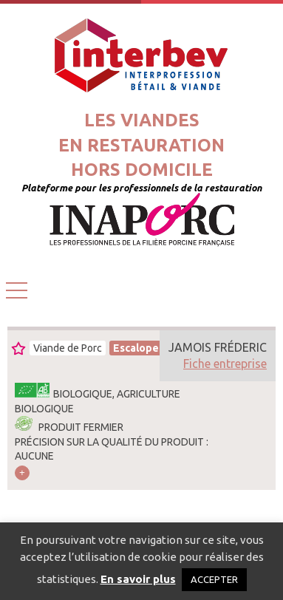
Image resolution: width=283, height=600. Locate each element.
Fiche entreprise (225, 363)
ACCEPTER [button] (214, 579)
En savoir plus (138, 579)
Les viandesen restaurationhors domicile (141, 145)
